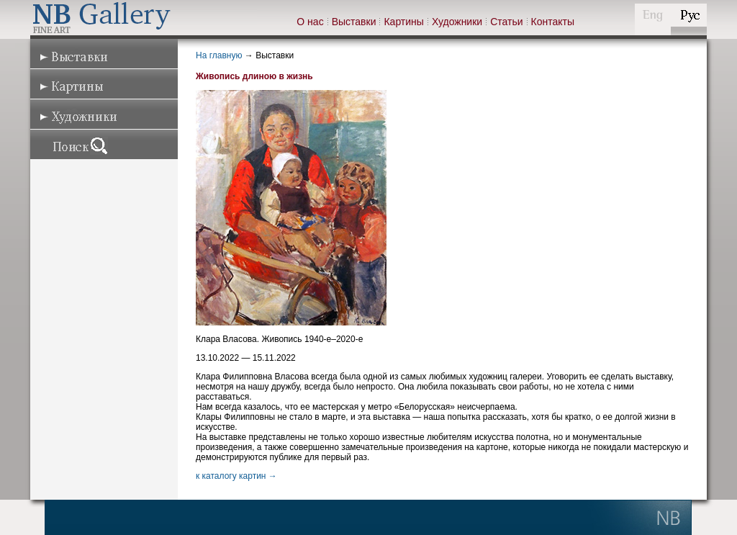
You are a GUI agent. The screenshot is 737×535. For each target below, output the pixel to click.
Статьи (506, 21)
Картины (403, 21)
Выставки (354, 21)
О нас (310, 21)
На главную (219, 55)
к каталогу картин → (236, 476)
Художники (457, 21)
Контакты (552, 21)
